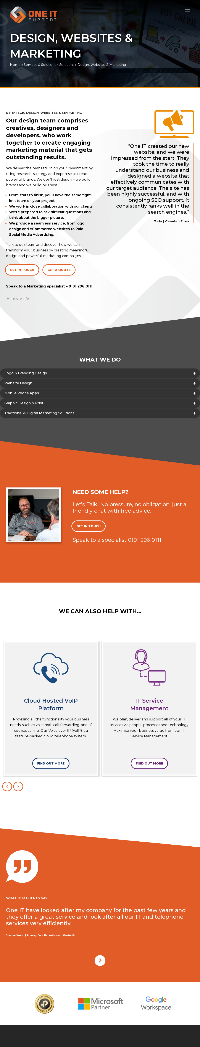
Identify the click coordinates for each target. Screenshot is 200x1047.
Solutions (66, 65)
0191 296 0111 (80, 286)
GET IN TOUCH (22, 270)
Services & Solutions (40, 65)
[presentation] (7, 786)
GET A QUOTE (59, 270)
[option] (44, 1004)
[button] (187, 11)
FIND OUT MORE (51, 763)
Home (15, 65)
